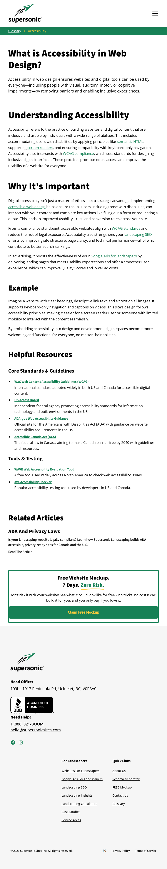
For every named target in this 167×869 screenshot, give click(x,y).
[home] (25, 13)
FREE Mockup (122, 787)
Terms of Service (146, 851)
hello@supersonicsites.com (35, 729)
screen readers (40, 147)
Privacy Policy (121, 851)
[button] (154, 13)
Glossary (118, 804)
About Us (119, 771)
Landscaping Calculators (79, 804)
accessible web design (26, 206)
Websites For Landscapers (81, 771)
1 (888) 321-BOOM (26, 724)
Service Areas (71, 820)
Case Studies (71, 812)
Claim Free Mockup (83, 612)
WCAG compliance (78, 153)
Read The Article (20, 551)
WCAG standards (126, 228)
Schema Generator (126, 779)
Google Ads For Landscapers (82, 779)
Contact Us (120, 795)
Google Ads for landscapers (114, 255)
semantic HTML (130, 141)
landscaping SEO (138, 234)
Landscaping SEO (74, 787)
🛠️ (104, 851)
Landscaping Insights (77, 795)
